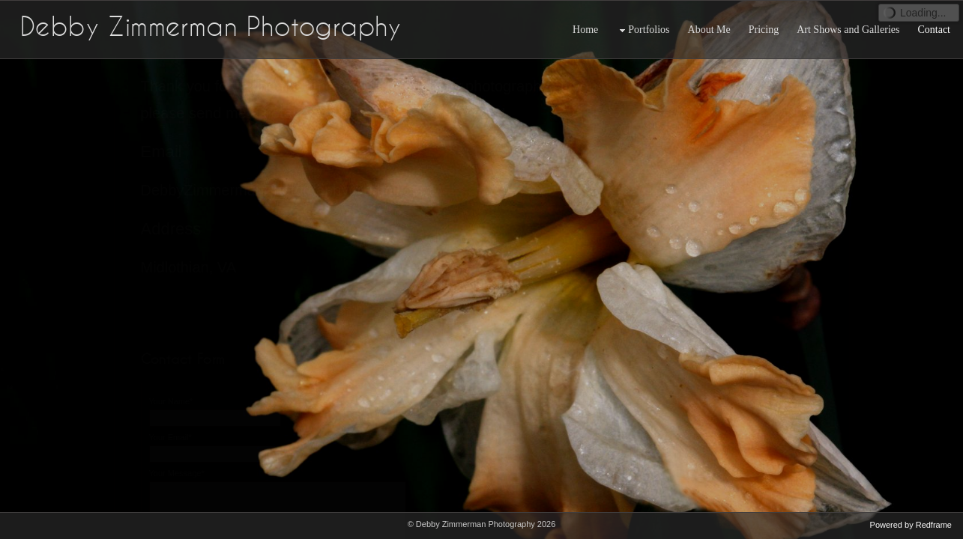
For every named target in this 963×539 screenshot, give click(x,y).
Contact (933, 29)
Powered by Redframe (911, 524)
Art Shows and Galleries (848, 29)
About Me (709, 29)
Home (585, 29)
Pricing (764, 29)
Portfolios (642, 30)
